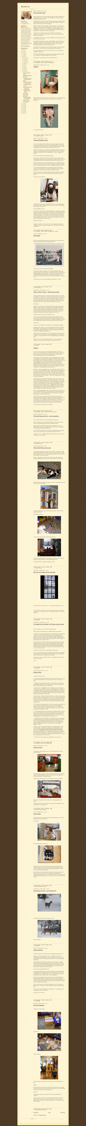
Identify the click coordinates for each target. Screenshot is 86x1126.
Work (56, 411)
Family (37, 287)
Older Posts (63, 1112)
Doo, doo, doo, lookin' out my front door (44, 572)
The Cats (41, 135)
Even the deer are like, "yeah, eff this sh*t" (45, 890)
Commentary (38, 62)
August (24, 63)
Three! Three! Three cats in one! (42, 448)
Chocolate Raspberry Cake (27, 75)
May (24, 67)
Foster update (25, 95)
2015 (23, 55)
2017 (23, 52)
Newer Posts (36, 1112)
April (24, 68)
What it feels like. (26, 99)
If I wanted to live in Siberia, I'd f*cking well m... (26, 90)
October (24, 60)
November (25, 59)
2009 (23, 109)
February (24, 71)
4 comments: (47, 134)
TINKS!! (24, 74)
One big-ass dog (25, 94)
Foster (42, 231)
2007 (23, 111)
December (25, 57)
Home (49, 1112)
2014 (23, 56)
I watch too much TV (51, 62)
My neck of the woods (26, 72)
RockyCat (25, 6)
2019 (23, 49)
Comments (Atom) (42, 1115)
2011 (23, 106)
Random (24, 80)
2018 (23, 51)
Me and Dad (25, 76)
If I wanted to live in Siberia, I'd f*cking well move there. (49, 624)
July (24, 64)
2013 (23, 103)
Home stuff (45, 62)
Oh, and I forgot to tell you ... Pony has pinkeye (46, 416)
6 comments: (47, 230)
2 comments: (47, 442)
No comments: (47, 61)
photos (40, 287)
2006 (23, 113)
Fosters (42, 62)
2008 (23, 110)
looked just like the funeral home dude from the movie (51, 728)
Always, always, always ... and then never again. (46, 292)
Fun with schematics (39, 1005)
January (24, 102)
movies (49, 411)
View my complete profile (25, 46)
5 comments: (47, 286)
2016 (23, 53)
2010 (23, 107)
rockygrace (25, 27)
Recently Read (25, 93)
